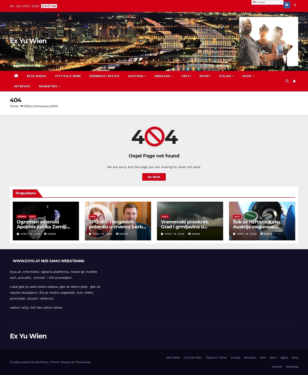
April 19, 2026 (31, 234)
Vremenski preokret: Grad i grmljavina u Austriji (185, 226)
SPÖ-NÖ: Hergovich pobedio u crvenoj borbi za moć (116, 226)
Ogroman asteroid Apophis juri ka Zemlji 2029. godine (41, 226)
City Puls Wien (68, 76)
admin (50, 234)
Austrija (136, 76)
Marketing (48, 86)
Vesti (186, 76)
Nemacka (163, 76)
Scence (22, 216)
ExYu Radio (36, 76)
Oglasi (225, 76)
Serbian (259, 2)
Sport (205, 76)
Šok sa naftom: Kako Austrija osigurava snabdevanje (256, 226)
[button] (287, 81)
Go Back (154, 177)
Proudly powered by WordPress (29, 362)
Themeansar (82, 362)
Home (14, 106)
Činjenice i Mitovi (104, 76)
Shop (247, 76)
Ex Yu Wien (28, 41)
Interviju (22, 86)
